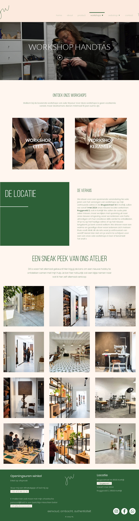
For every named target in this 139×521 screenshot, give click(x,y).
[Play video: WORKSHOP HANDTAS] (69, 57)
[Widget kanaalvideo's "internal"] (69, 51)
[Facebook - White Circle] (124, 511)
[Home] (69, 479)
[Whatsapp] (132, 511)
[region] (38, 143)
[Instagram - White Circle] (116, 511)
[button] (114, 14)
